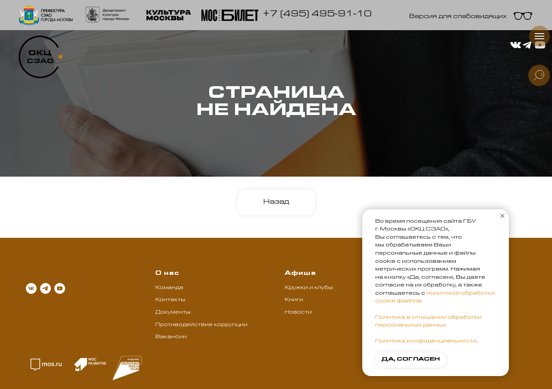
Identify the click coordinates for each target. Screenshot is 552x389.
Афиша (300, 274)
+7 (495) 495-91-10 (317, 15)
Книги (294, 300)
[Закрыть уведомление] (502, 216)
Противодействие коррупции (201, 325)
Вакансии (171, 337)
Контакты (170, 300)
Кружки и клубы (309, 288)
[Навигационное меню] (539, 36)
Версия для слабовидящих (458, 17)
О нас (167, 274)
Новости (298, 312)
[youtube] (59, 288)
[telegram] (45, 288)
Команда (169, 288)
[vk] (31, 288)
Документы (173, 312)
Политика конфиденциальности (426, 341)
